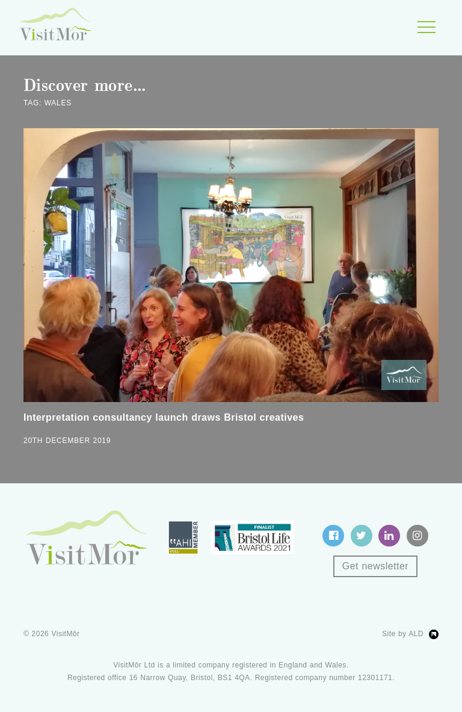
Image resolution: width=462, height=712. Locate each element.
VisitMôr (66, 634)
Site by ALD (403, 634)
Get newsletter (375, 566)
